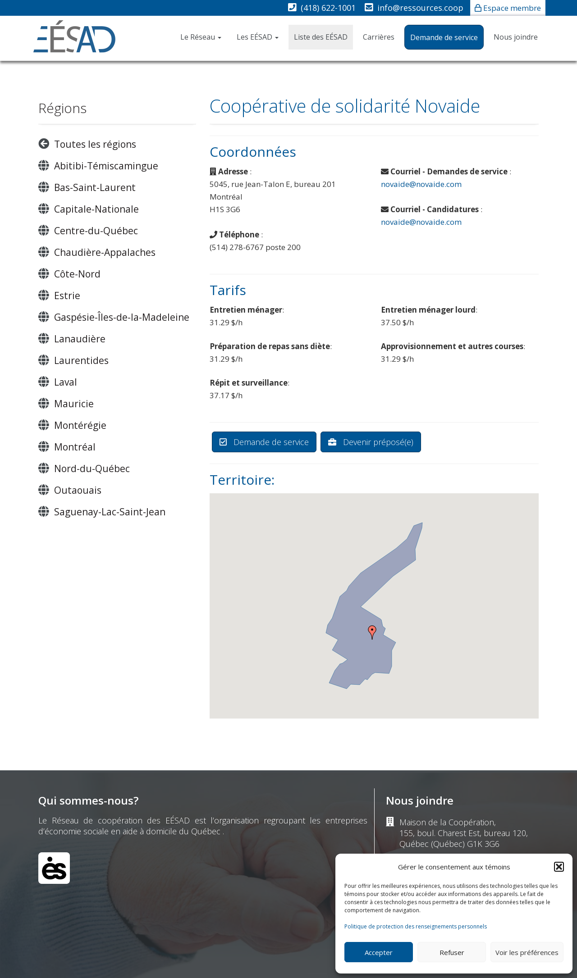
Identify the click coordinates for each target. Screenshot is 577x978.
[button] (558, 866)
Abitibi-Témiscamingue (106, 165)
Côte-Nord (77, 274)
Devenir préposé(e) (370, 442)
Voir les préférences (527, 952)
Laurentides (81, 360)
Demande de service (444, 37)
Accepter (379, 952)
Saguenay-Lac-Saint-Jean (109, 511)
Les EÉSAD (258, 37)
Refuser (452, 952)
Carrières (378, 37)
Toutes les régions (95, 144)
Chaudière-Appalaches (105, 252)
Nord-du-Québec (92, 468)
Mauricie (74, 403)
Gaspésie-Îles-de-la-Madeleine (121, 317)
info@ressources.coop (420, 7)
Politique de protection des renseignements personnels (415, 926)
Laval (65, 382)
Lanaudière (79, 338)
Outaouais (77, 490)
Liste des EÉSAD (321, 37)
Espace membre (512, 8)
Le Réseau (200, 37)
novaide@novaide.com (421, 184)
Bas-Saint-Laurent (95, 187)
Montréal (75, 447)
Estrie (67, 295)
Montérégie (80, 425)
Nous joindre (516, 37)
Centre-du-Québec (96, 230)
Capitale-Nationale (96, 209)
